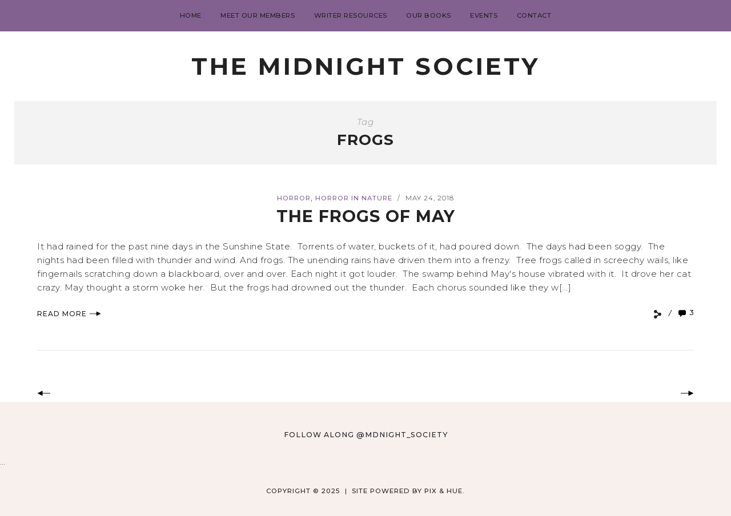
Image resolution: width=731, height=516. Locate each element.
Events (483, 15)
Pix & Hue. (444, 491)
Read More (69, 313)
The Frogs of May (365, 216)
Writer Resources (350, 15)
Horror (294, 198)
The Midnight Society (365, 66)
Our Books (428, 15)
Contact (534, 15)
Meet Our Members (257, 15)
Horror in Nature (353, 198)
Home (191, 15)
